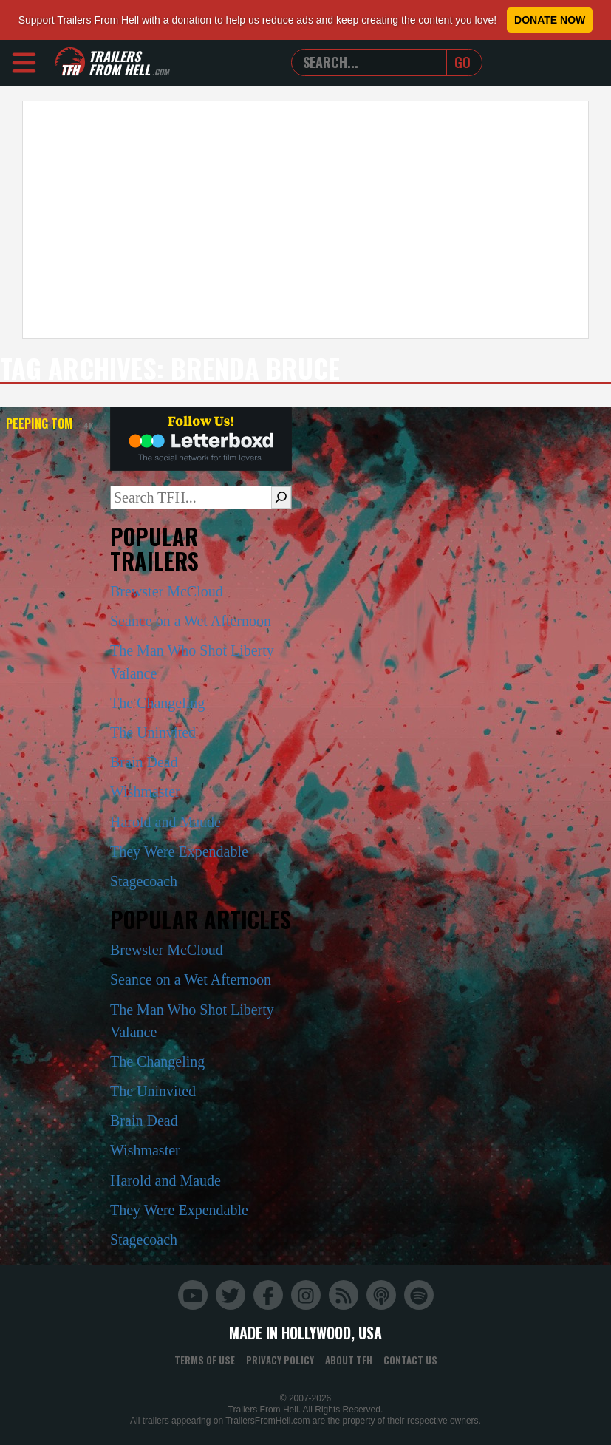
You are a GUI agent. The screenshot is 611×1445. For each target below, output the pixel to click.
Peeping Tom (49, 423)
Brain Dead (144, 762)
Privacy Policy (280, 1360)
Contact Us (410, 1360)
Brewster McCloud (166, 591)
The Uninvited (153, 732)
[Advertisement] (305, 219)
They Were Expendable (179, 851)
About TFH (348, 1360)
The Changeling (157, 703)
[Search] (281, 497)
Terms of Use (204, 1360)
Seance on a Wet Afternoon (190, 621)
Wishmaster (145, 791)
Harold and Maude (165, 822)
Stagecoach (143, 881)
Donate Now (549, 20)
